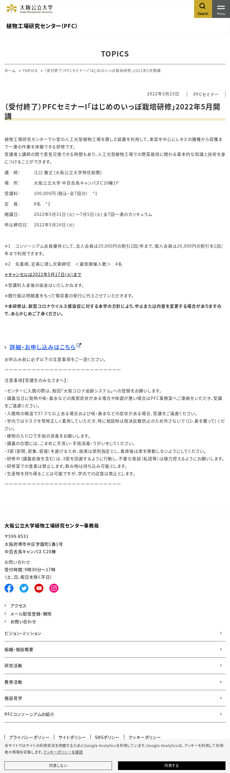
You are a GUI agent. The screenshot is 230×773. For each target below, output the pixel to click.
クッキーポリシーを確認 (63, 752)
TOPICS (30, 70)
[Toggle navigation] (221, 9)
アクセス (18, 606)
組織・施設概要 (19, 649)
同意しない (58, 765)
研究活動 (13, 665)
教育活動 (13, 682)
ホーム (10, 70)
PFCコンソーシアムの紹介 (29, 714)
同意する (171, 765)
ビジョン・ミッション (22, 633)
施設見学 (13, 698)
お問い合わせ (17, 562)
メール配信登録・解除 (31, 614)
